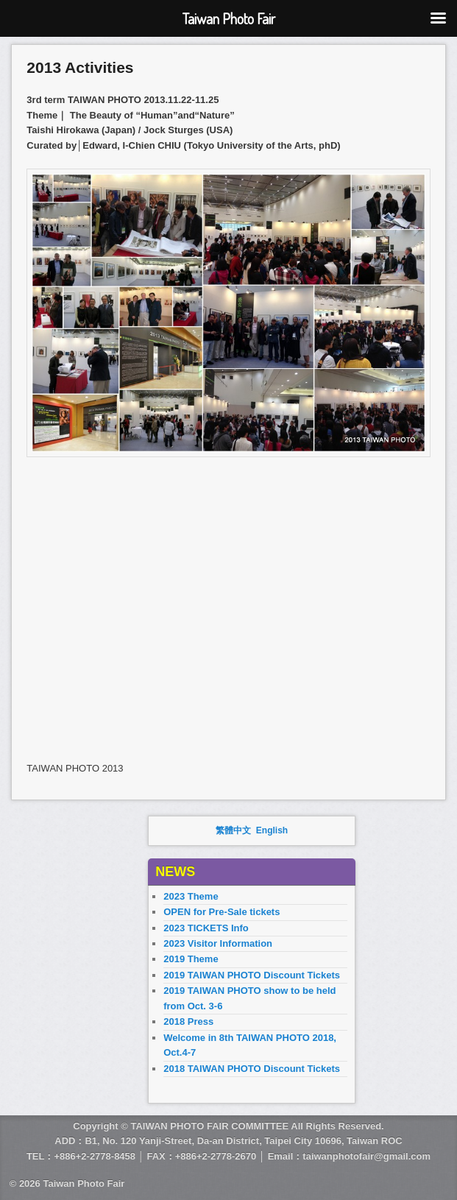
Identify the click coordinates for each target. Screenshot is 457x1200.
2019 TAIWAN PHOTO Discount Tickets (251, 975)
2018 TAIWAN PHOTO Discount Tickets (251, 1068)
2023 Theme (190, 896)
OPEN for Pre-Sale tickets (221, 911)
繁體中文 (233, 830)
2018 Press (188, 1021)
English (272, 830)
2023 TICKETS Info (206, 927)
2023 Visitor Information (217, 943)
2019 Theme (190, 958)
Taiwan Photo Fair (83, 1183)
